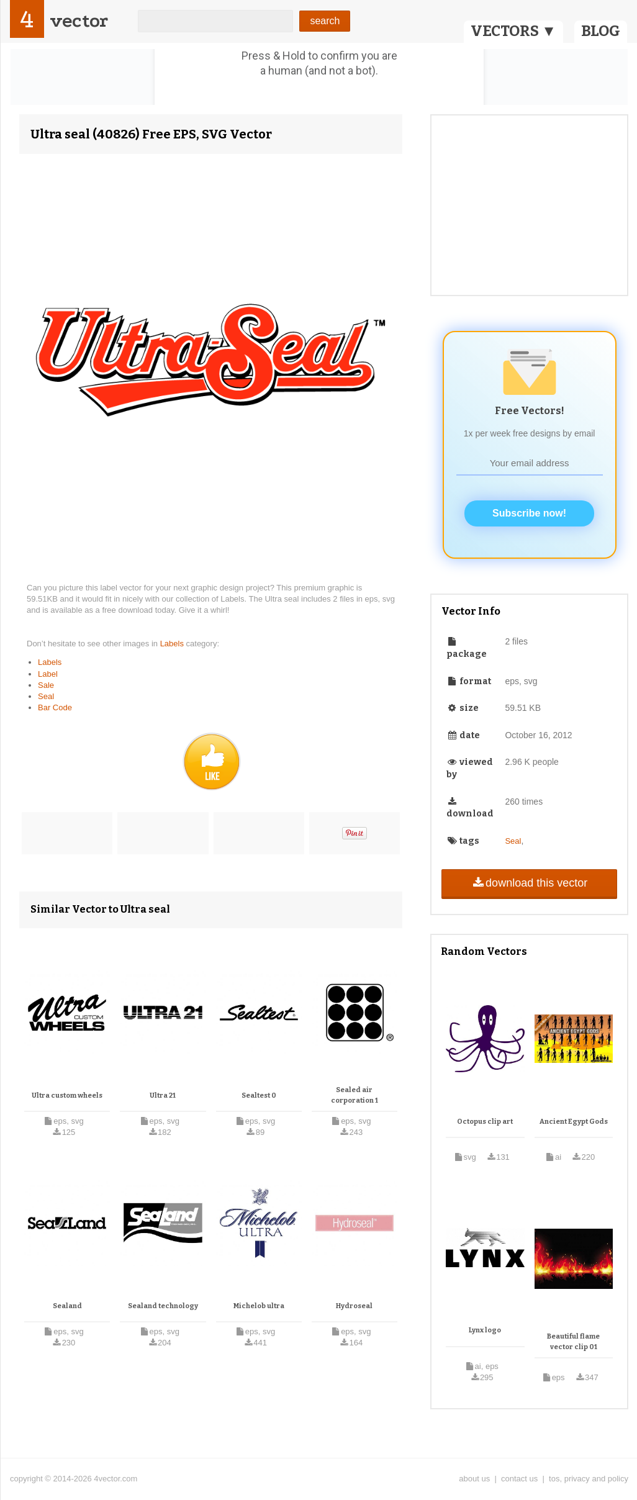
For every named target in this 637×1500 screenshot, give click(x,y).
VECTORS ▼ (513, 31)
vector (79, 21)
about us (474, 1478)
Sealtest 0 (259, 1095)
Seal (46, 696)
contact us (519, 1478)
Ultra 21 (163, 1095)
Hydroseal (354, 1306)
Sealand (67, 1306)
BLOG (600, 31)
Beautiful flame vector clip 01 (573, 1342)
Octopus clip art (485, 1122)
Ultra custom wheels (67, 1095)
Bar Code (55, 707)
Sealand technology (163, 1306)
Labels (173, 643)
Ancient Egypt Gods (574, 1122)
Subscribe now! (529, 513)
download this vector (529, 883)
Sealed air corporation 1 (354, 1095)
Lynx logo (485, 1330)
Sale (46, 685)
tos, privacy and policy (588, 1478)
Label (48, 674)
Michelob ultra (258, 1306)
